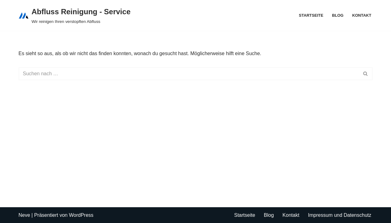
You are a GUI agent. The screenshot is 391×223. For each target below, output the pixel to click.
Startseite (311, 15)
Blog (337, 15)
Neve (24, 215)
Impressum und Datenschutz (339, 215)
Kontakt (361, 15)
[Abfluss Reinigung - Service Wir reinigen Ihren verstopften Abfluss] (75, 15)
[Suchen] (189, 73)
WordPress (81, 215)
